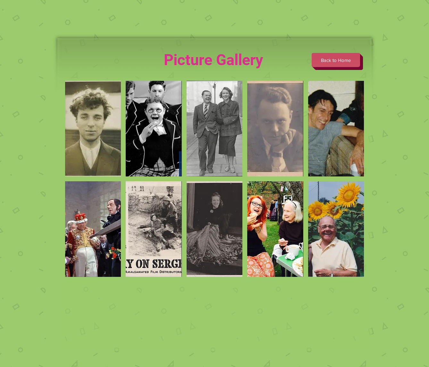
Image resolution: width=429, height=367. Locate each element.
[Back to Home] (336, 60)
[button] (93, 128)
